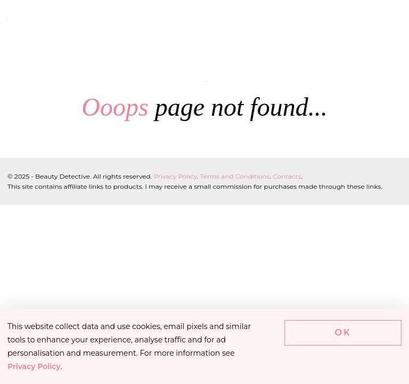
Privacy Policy (175, 176)
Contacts (287, 176)
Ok (343, 332)
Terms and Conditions (234, 176)
